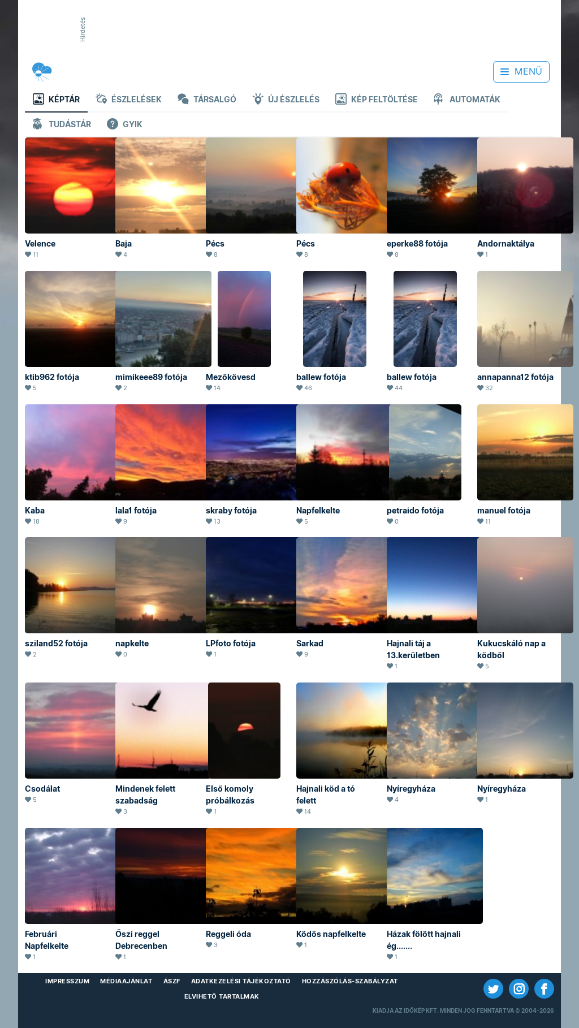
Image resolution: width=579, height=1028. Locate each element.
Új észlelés (285, 100)
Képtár (56, 100)
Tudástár (62, 125)
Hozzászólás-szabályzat (350, 981)
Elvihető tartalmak (222, 996)
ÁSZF (171, 981)
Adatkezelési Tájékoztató (241, 981)
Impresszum (67, 981)
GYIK (124, 125)
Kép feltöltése (376, 100)
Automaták (467, 100)
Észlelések (129, 100)
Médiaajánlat (126, 981)
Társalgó (207, 100)
